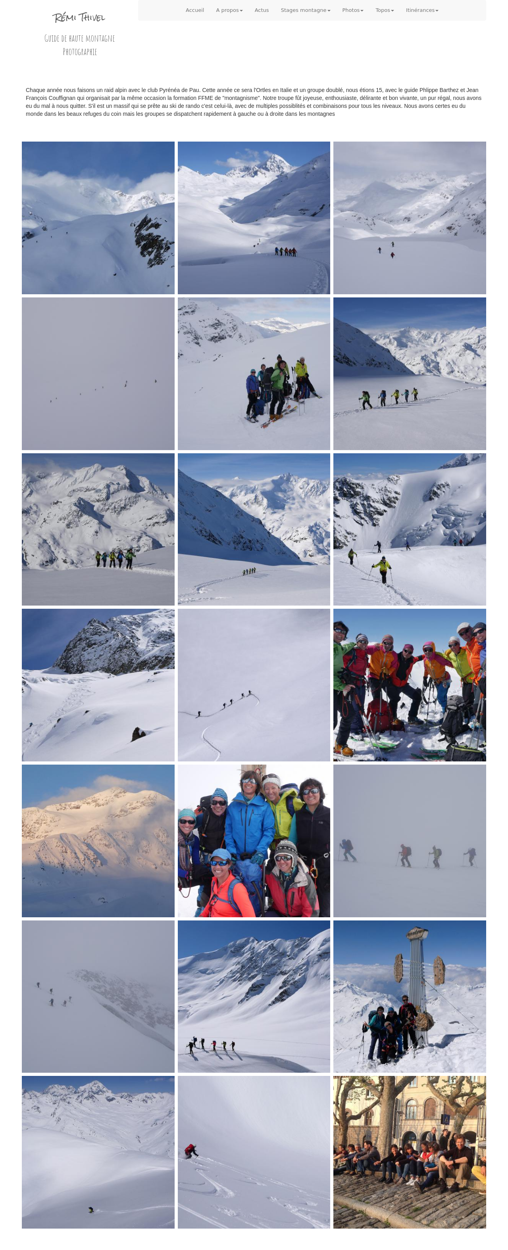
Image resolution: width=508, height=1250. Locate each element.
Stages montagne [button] (306, 10)
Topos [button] (384, 10)
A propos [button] (229, 10)
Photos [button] (353, 10)
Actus (262, 10)
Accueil (195, 10)
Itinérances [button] (422, 10)
